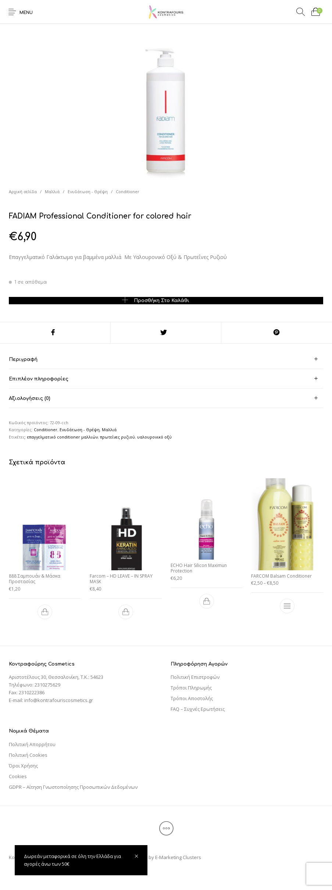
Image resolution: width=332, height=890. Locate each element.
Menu (26, 12)
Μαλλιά (52, 191)
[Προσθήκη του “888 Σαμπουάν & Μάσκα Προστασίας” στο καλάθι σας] (45, 610)
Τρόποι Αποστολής (192, 698)
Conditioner (127, 191)
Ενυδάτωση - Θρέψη (88, 191)
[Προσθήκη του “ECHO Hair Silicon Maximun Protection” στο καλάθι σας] (206, 600)
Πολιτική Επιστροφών (195, 677)
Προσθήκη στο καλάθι (161, 300)
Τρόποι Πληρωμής (191, 687)
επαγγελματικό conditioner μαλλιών (62, 437)
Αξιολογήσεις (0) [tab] (29, 398)
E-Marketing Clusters (178, 857)
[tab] (166, 359)
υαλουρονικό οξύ (154, 437)
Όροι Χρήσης (23, 765)
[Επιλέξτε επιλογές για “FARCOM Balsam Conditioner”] (287, 605)
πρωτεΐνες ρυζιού (117, 437)
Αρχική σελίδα (23, 191)
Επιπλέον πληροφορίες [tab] (38, 379)
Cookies (18, 776)
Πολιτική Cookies (28, 755)
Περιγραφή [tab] (23, 359)
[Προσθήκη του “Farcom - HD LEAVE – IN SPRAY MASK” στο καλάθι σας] (125, 610)
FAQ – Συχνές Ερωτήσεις (198, 709)
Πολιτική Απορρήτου (32, 744)
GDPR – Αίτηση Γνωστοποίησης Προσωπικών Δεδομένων (73, 787)
